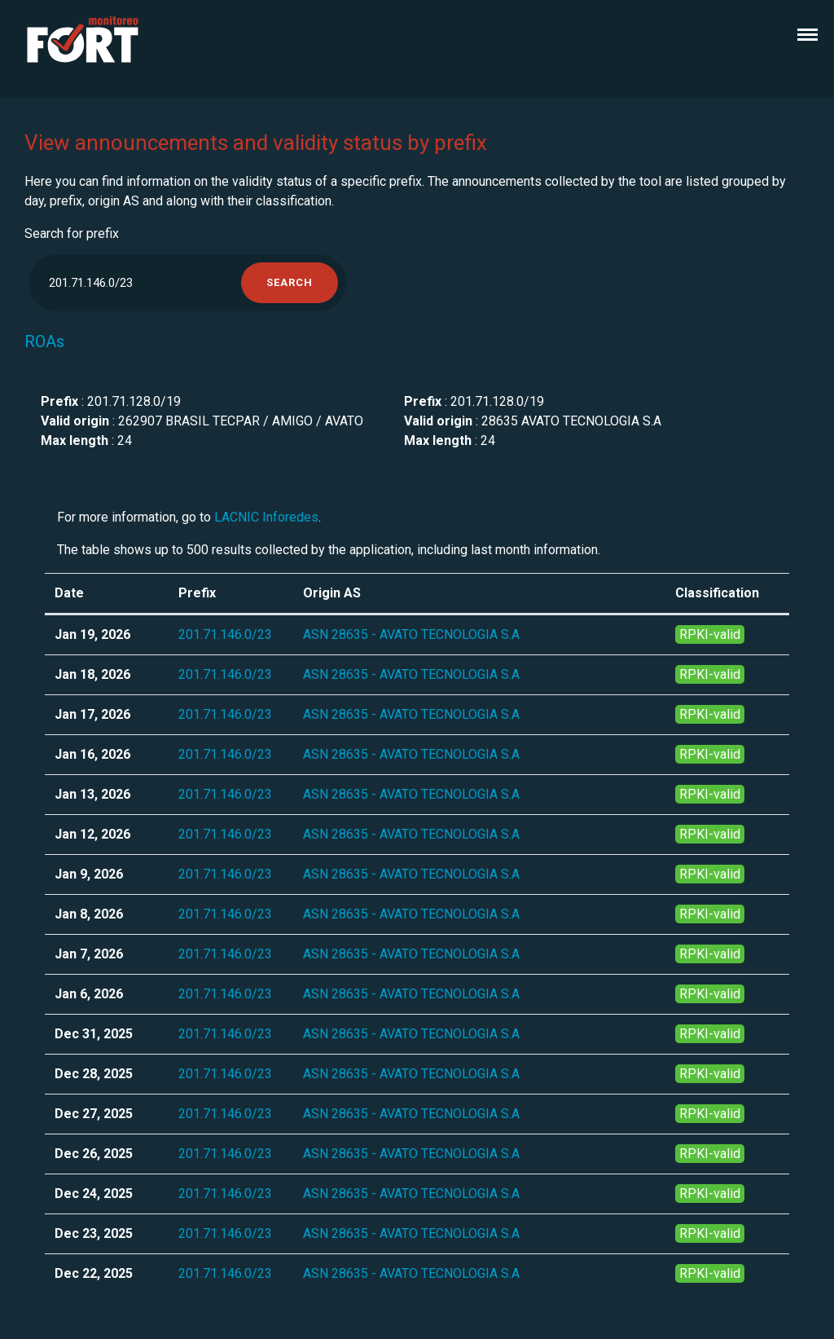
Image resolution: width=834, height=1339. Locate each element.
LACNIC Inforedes (266, 517)
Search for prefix (71, 233)
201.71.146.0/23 (225, 634)
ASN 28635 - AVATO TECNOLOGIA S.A (411, 634)
